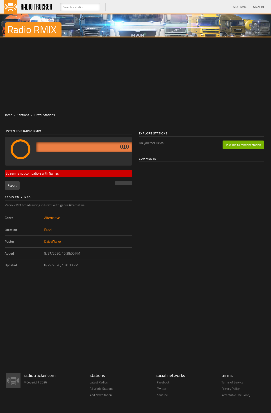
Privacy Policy (230, 388)
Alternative (52, 217)
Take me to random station (243, 144)
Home (8, 115)
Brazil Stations (44, 115)
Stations (239, 7)
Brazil (48, 229)
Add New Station (101, 394)
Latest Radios (99, 382)
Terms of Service (232, 382)
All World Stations (101, 388)
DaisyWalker (53, 241)
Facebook (163, 382)
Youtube (162, 394)
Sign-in (258, 7)
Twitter (161, 388)
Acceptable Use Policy (235, 394)
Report (12, 185)
